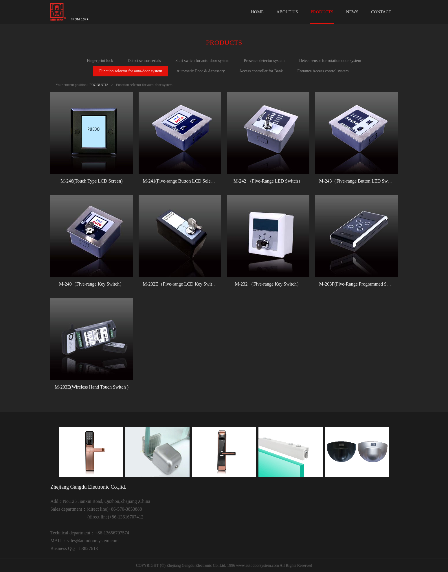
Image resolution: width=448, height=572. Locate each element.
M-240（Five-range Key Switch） (91, 284)
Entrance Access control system (323, 71)
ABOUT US (287, 12)
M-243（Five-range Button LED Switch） (359, 181)
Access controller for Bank (261, 71)
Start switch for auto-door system (202, 60)
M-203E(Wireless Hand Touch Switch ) (91, 387)
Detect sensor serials (144, 60)
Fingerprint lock (100, 60)
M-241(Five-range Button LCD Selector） (183, 181)
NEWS (352, 12)
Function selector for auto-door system (130, 71)
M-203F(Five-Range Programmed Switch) (359, 284)
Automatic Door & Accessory (201, 71)
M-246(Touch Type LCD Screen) (91, 181)
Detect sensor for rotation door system (330, 60)
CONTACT (381, 12)
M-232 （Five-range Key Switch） (268, 284)
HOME (257, 12)
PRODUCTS (322, 12)
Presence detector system (264, 60)
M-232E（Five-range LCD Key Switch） (182, 284)
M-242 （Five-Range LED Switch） (268, 181)
